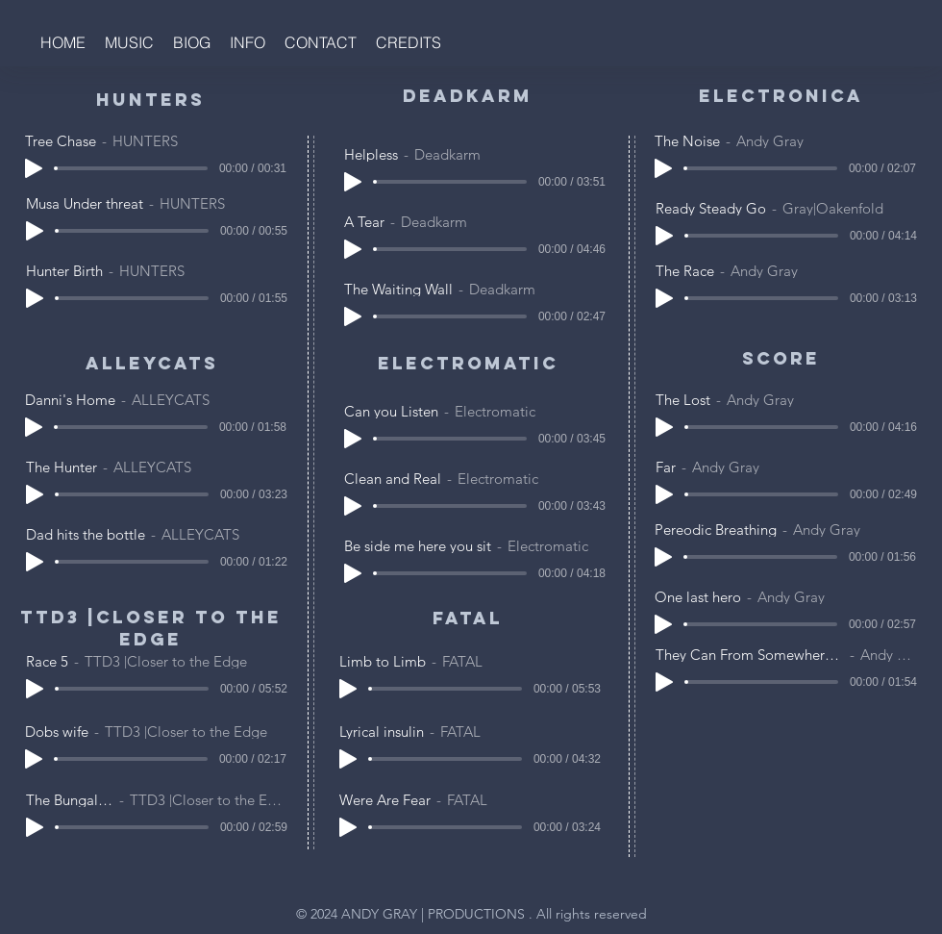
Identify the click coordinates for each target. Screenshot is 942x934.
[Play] (33, 168)
